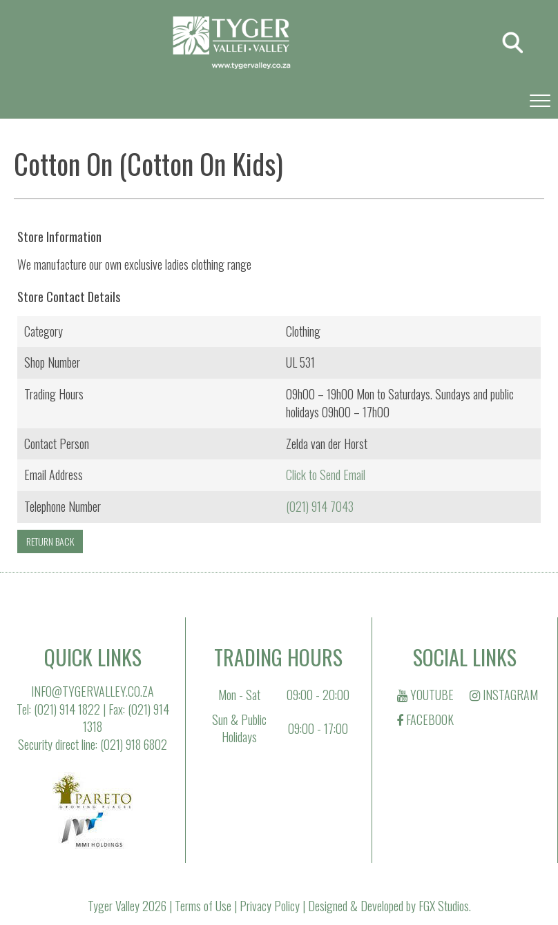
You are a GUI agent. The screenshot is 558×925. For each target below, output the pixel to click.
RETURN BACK (50, 541)
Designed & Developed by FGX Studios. (389, 906)
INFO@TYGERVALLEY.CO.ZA (92, 691)
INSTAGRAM (504, 695)
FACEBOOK (425, 719)
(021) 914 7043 (320, 506)
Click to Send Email (325, 475)
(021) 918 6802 (133, 744)
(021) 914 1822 (67, 709)
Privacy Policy (270, 906)
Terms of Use (203, 906)
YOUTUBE (425, 695)
